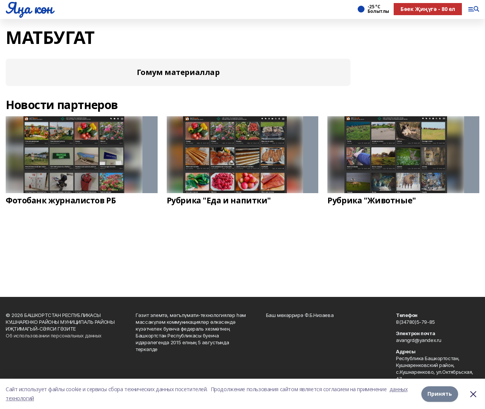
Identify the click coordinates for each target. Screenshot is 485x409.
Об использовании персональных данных (54, 336)
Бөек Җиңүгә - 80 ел (428, 8)
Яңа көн (29, 8)
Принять (439, 393)
